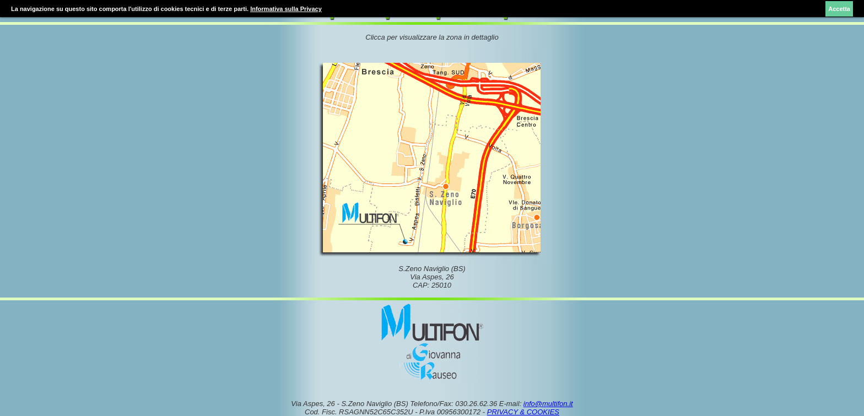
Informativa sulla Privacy (286, 9)
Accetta (839, 9)
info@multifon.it (548, 403)
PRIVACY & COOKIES (523, 412)
